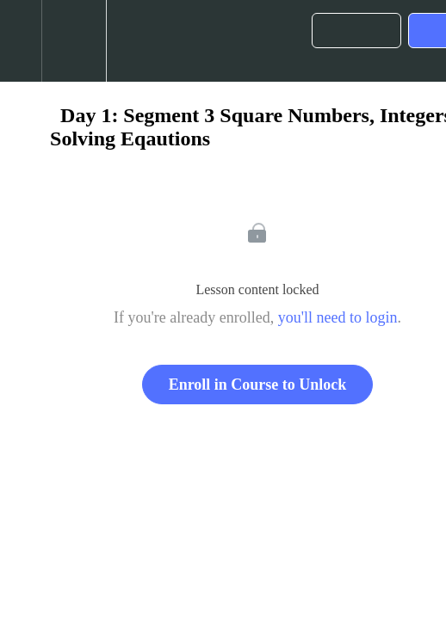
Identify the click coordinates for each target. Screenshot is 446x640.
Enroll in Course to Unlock (258, 384)
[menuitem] (73, 41)
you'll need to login (338, 317)
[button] (20, 41)
